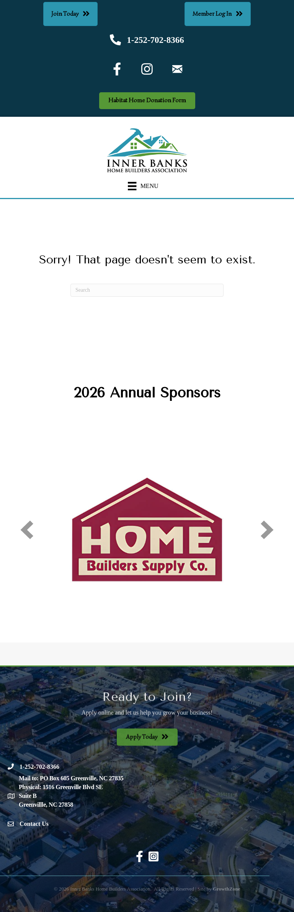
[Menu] (143, 186)
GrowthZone (226, 889)
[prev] (27, 529)
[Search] (147, 290)
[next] (267, 529)
